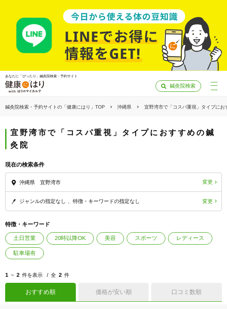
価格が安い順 (114, 291)
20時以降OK (70, 238)
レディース (190, 238)
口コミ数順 (186, 291)
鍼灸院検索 (183, 86)
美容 (110, 238)
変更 (207, 182)
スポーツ (146, 238)
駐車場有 (24, 253)
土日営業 (24, 238)
